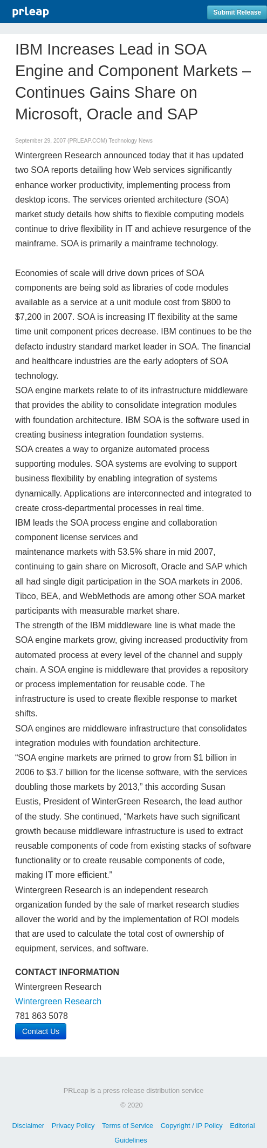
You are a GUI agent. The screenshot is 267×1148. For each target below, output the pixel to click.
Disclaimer (28, 1126)
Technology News (130, 141)
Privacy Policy (73, 1126)
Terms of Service (127, 1126)
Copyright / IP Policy (192, 1126)
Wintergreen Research (58, 1001)
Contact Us (40, 1031)
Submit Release (237, 12)
